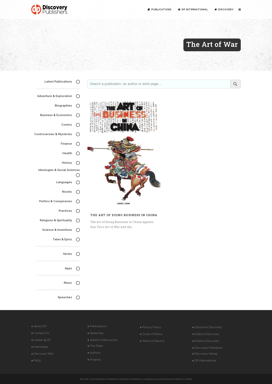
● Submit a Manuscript (102, 340)
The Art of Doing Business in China (123, 215)
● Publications (96, 326)
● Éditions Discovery (205, 334)
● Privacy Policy (150, 327)
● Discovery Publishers (207, 348)
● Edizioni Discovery (205, 341)
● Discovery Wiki (42, 353)
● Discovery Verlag (204, 353)
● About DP (39, 326)
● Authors (93, 352)
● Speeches (95, 333)
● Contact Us (40, 333)
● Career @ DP (41, 340)
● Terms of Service (152, 341)
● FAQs (36, 360)
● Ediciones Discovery (207, 327)
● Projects (94, 359)
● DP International (204, 360)
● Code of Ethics (151, 334)
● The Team (95, 346)
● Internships (39, 347)
